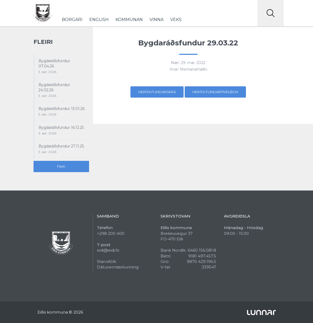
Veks (176, 19)
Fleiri (61, 166)
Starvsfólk (106, 261)
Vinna (156, 19)
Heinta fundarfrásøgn (215, 92)
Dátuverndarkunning (118, 266)
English (99, 19)
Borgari (72, 19)
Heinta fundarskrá (157, 92)
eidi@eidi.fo (108, 250)
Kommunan (129, 19)
